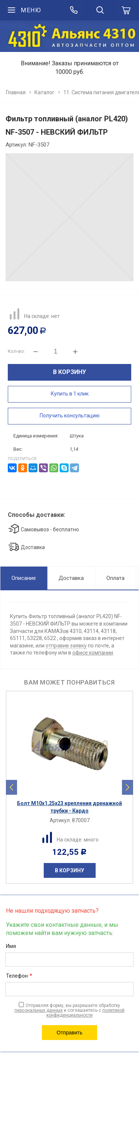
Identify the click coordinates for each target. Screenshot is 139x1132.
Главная (16, 92)
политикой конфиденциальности (85, 1013)
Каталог (44, 92)
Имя (11, 946)
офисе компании (92, 653)
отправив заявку (66, 646)
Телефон (19, 976)
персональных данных (38, 1010)
